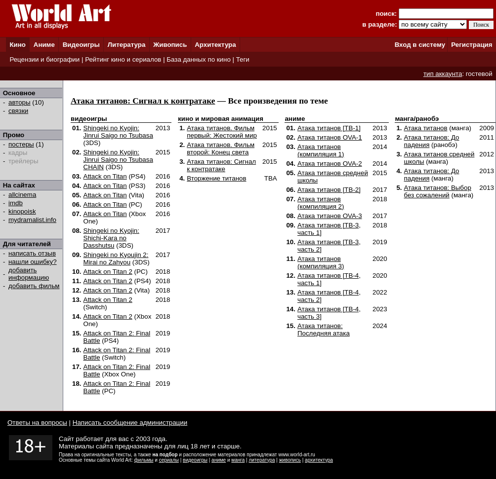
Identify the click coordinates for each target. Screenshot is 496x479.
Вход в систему (420, 44)
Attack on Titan (105, 176)
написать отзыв (32, 253)
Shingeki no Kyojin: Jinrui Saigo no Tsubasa (118, 131)
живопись (290, 460)
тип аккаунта (442, 73)
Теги (242, 59)
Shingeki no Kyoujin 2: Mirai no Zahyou (116, 258)
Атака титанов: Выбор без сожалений (437, 191)
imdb (15, 203)
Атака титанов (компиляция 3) (320, 262)
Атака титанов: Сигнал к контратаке (143, 101)
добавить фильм (34, 286)
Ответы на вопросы (37, 422)
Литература (127, 44)
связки (18, 110)
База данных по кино (198, 59)
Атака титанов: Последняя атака (323, 329)
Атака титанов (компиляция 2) (320, 202)
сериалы (169, 460)
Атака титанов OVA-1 (329, 137)
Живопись (170, 44)
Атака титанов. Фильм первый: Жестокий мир (222, 131)
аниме (218, 460)
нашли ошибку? (32, 261)
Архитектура (215, 44)
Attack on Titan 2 (107, 271)
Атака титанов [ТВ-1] (329, 128)
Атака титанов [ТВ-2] (329, 189)
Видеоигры (81, 44)
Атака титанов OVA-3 (329, 216)
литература (261, 460)
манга (238, 460)
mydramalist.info (32, 219)
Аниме (44, 44)
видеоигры (195, 460)
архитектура (319, 460)
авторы (19, 102)
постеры (21, 144)
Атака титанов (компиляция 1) (320, 150)
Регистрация (471, 44)
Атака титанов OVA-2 (329, 163)
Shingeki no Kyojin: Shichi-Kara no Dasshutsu (111, 238)
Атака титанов (426, 128)
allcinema (22, 194)
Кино (17, 44)
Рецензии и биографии (44, 59)
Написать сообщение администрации (130, 422)
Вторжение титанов (216, 178)
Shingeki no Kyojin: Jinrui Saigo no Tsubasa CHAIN (118, 159)
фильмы (144, 460)
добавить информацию (28, 273)
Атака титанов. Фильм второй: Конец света (220, 148)
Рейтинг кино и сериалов (123, 59)
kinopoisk (22, 211)
